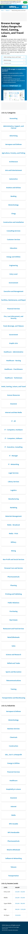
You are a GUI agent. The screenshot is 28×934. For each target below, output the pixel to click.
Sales (13, 646)
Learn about (11, 85)
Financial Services (13, 309)
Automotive (13, 179)
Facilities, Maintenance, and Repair (13, 300)
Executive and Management (13, 291)
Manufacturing (13, 499)
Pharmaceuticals (13, 577)
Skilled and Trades (13, 663)
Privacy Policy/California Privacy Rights (10, 927)
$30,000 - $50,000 (20, 897)
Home (2, 10)
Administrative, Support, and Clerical (13, 127)
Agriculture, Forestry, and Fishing (13, 153)
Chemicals (13, 737)
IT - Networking (13, 464)
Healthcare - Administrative (13, 352)
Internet (13, 806)
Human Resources (13, 395)
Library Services (13, 482)
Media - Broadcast (13, 525)
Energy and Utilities (13, 257)
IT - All (13, 421)
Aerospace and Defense (13, 144)
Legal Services (13, 473)
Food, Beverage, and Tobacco (13, 326)
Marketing (13, 507)
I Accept (25, 2)
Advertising (13, 136)
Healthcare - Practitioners (13, 369)
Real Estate (13, 620)
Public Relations (13, 603)
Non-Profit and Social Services (13, 559)
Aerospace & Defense (13, 711)
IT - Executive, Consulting (13, 447)
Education (13, 248)
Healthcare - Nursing (13, 360)
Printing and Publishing (13, 594)
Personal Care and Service (13, 568)
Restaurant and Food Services (13, 629)
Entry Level (13, 274)
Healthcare (13, 780)
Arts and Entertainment (13, 170)
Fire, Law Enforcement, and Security (13, 317)
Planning (13, 585)
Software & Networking (13, 858)
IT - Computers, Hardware (13, 430)
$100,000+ (18, 915)
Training (13, 689)
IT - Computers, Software (13, 438)
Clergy (13, 213)
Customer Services (13, 239)
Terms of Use (5, 928)
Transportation (13, 876)
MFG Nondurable (13, 832)
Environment (13, 283)
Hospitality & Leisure (13, 789)
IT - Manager (13, 456)
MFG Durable (13, 824)
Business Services (13, 729)
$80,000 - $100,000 (20, 909)
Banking (13, 196)
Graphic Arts (13, 343)
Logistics (13, 490)
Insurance (13, 404)
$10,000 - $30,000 (20, 892)
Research (7, 10)
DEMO (24, 7)
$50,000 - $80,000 (20, 903)
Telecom (13, 867)
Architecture (13, 162)
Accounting (13, 118)
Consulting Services (13, 231)
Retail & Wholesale (13, 850)
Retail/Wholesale (13, 637)
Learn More (15, 3)
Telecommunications (13, 680)
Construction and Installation (13, 222)
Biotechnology (13, 205)
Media (13, 815)
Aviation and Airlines (13, 188)
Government (13, 335)
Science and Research (13, 654)
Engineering (13, 265)
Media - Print (13, 533)
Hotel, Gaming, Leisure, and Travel (13, 386)
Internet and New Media (13, 412)
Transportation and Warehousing (13, 698)
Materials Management (13, 516)
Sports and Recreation (13, 672)
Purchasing (13, 611)
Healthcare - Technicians (13, 378)
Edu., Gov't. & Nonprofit (13, 755)
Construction (13, 746)
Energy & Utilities (13, 763)
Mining (13, 551)
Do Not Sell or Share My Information (10, 930)
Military (13, 542)
